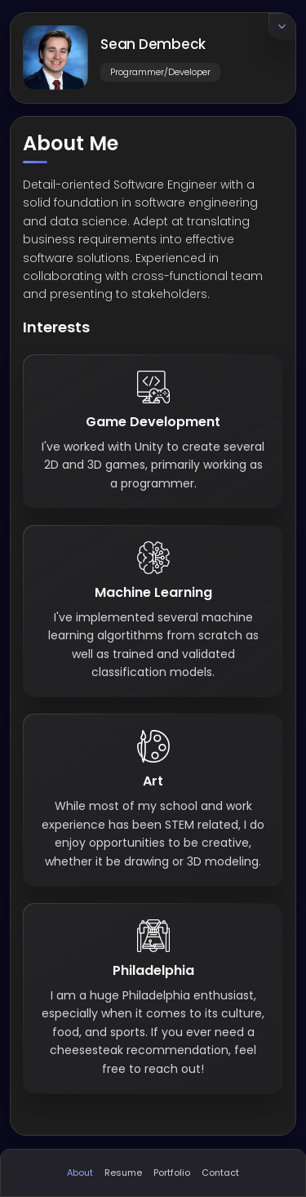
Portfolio (171, 1172)
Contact (220, 1172)
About (80, 1172)
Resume (123, 1172)
